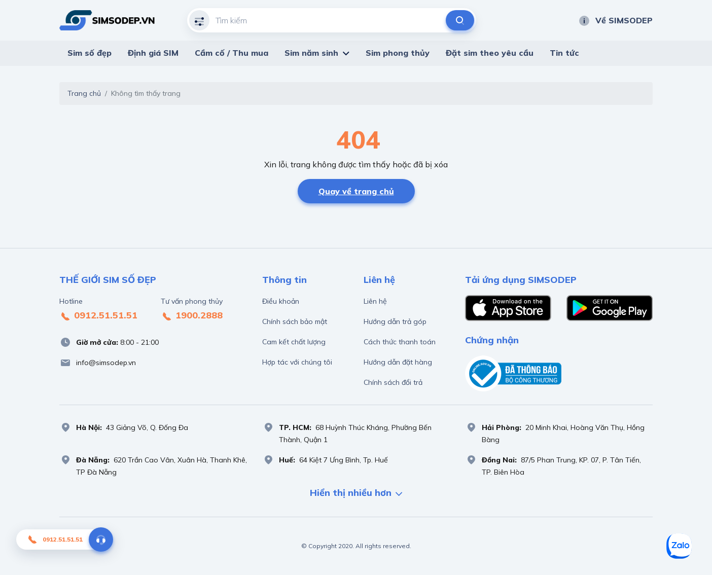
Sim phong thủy (398, 53)
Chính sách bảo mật (294, 321)
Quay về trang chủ (356, 191)
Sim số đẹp (89, 53)
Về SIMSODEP (615, 20)
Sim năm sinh (311, 53)
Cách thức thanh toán (400, 341)
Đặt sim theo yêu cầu (489, 53)
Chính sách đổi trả (393, 382)
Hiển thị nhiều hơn (356, 493)
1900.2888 (192, 315)
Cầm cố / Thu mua (231, 53)
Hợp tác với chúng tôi (297, 362)
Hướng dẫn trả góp (395, 321)
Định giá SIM (153, 53)
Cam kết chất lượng (294, 341)
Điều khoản (280, 301)
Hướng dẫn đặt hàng (398, 362)
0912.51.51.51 (98, 315)
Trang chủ (84, 93)
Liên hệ (375, 301)
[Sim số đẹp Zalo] (679, 546)
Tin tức (564, 53)
